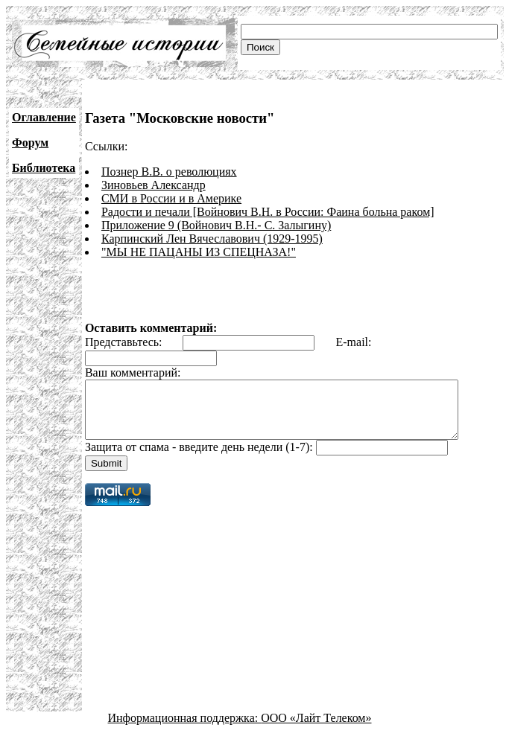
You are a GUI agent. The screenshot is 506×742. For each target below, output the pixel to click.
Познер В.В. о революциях (169, 171)
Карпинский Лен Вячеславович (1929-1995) (212, 238)
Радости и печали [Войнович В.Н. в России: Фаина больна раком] (267, 211)
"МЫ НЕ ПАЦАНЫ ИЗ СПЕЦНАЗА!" (198, 252)
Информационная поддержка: (185, 729)
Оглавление (44, 117)
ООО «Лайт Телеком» (316, 729)
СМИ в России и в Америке (171, 198)
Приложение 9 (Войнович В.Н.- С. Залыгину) (216, 225)
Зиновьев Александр (153, 185)
